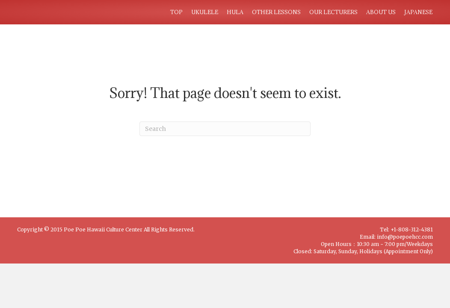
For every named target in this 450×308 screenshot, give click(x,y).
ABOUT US (381, 12)
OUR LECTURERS (333, 12)
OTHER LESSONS (276, 12)
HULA (235, 12)
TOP (176, 12)
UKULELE (204, 12)
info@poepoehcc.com (405, 237)
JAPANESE (418, 12)
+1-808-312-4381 (412, 229)
